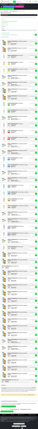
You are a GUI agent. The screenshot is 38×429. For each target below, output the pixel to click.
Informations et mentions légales (19, 423)
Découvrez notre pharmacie (7, 8)
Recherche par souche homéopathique (9, 21)
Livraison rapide (21, 414)
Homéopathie (21, 4)
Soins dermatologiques (9, 6)
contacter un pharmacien (20, 421)
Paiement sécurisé (32, 414)
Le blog (12, 414)
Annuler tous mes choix (5, 36)
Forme (2, 28)
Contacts (5, 414)
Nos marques (13, 4)
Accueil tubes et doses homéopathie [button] (7, 411)
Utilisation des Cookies (16, 426)
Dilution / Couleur (4, 24)
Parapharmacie (19, 6)
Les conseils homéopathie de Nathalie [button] (8, 406)
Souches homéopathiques (13, 10)
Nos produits (4, 4)
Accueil (2, 10)
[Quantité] (32, 43)
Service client (23, 426)
